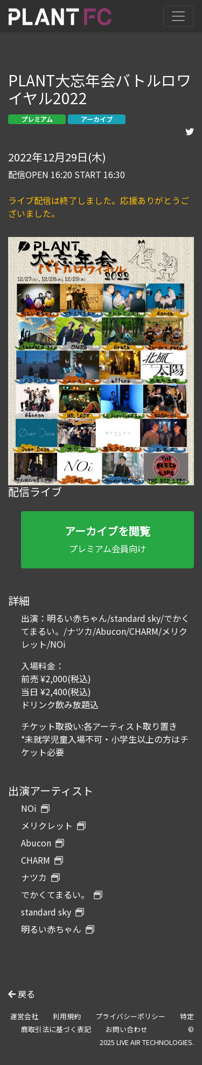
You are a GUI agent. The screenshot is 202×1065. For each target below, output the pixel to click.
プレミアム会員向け (107, 539)
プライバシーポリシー (130, 1016)
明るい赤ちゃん (57, 928)
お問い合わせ (127, 1029)
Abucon (42, 842)
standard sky (52, 911)
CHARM (42, 859)
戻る (21, 993)
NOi (35, 808)
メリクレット (53, 825)
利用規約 (67, 1016)
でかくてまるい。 (61, 894)
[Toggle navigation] (178, 16)
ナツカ (40, 877)
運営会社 (24, 1016)
